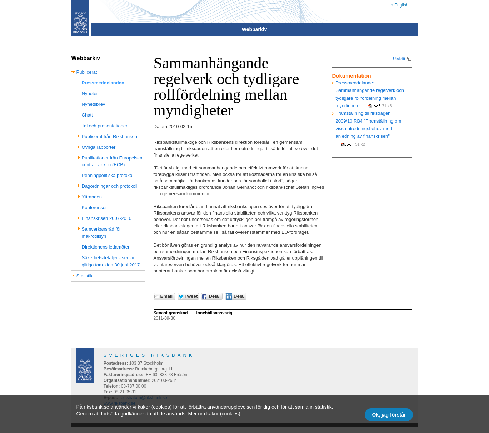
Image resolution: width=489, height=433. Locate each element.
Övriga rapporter (99, 147)
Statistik (84, 276)
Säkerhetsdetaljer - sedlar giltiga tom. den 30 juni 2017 (111, 261)
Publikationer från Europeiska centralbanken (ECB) (112, 161)
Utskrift (399, 58)
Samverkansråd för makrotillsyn (101, 232)
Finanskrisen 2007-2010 (106, 218)
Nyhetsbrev (93, 104)
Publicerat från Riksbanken (109, 136)
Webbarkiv (254, 29)
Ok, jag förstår (389, 415)
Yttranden (92, 197)
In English (399, 5)
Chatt (87, 115)
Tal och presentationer (105, 125)
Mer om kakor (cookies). (214, 414)
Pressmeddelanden (103, 82)
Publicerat (86, 72)
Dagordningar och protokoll (110, 186)
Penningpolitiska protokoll (108, 175)
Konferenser (94, 207)
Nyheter (90, 93)
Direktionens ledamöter (106, 247)
